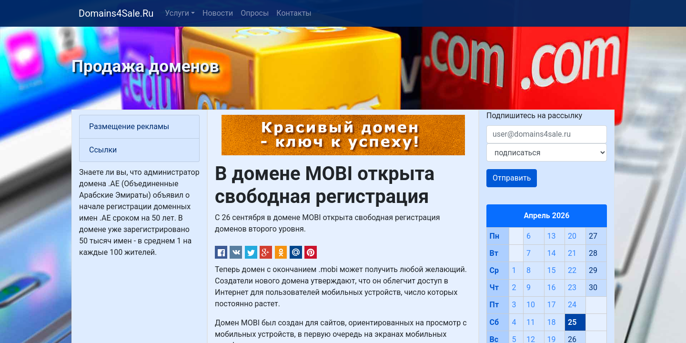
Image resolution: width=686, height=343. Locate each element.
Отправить (512, 177)
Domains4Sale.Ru (116, 13)
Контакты (293, 13)
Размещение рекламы (129, 126)
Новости (217, 13)
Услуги (177, 13)
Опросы (255, 13)
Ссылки (103, 149)
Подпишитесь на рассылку (534, 115)
